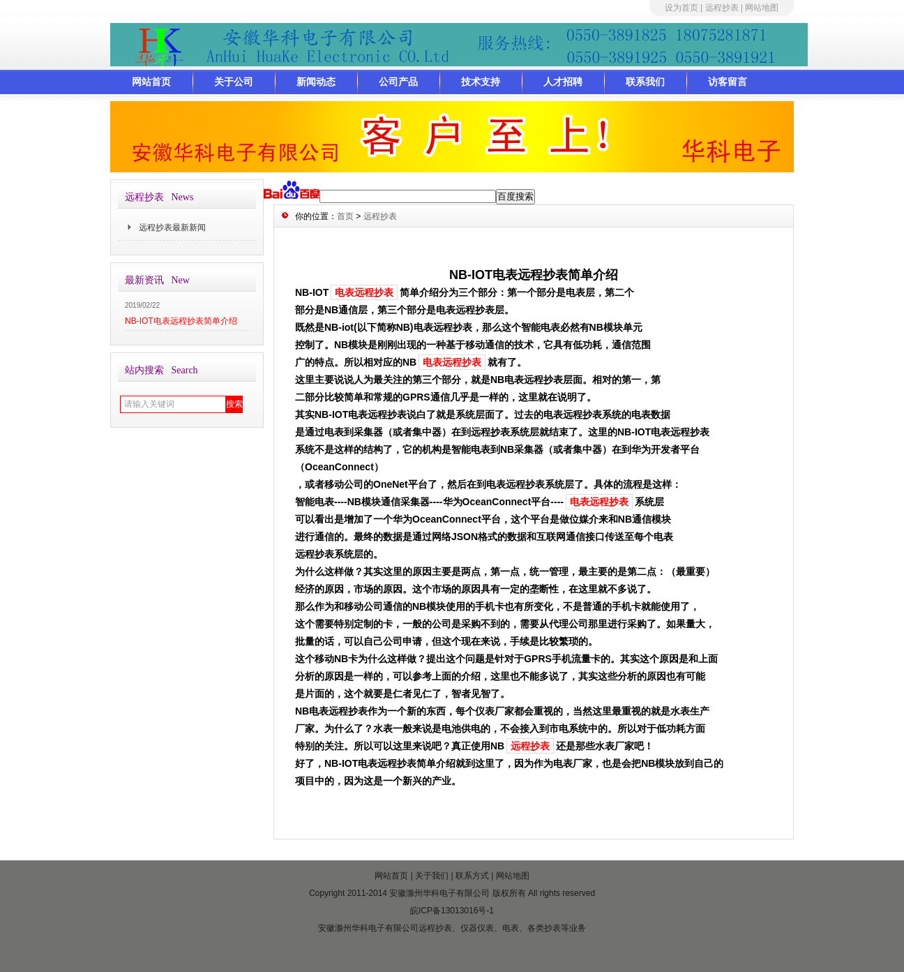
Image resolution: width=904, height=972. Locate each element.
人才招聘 (562, 81)
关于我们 (432, 876)
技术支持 (480, 81)
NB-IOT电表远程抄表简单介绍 (181, 321)
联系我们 (645, 81)
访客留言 (727, 81)
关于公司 (233, 81)
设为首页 (681, 8)
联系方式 (472, 876)
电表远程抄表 (364, 292)
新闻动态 (316, 81)
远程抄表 (722, 8)
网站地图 (761, 8)
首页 (345, 216)
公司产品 (398, 81)
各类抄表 (544, 928)
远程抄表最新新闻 (172, 227)
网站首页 (151, 81)
